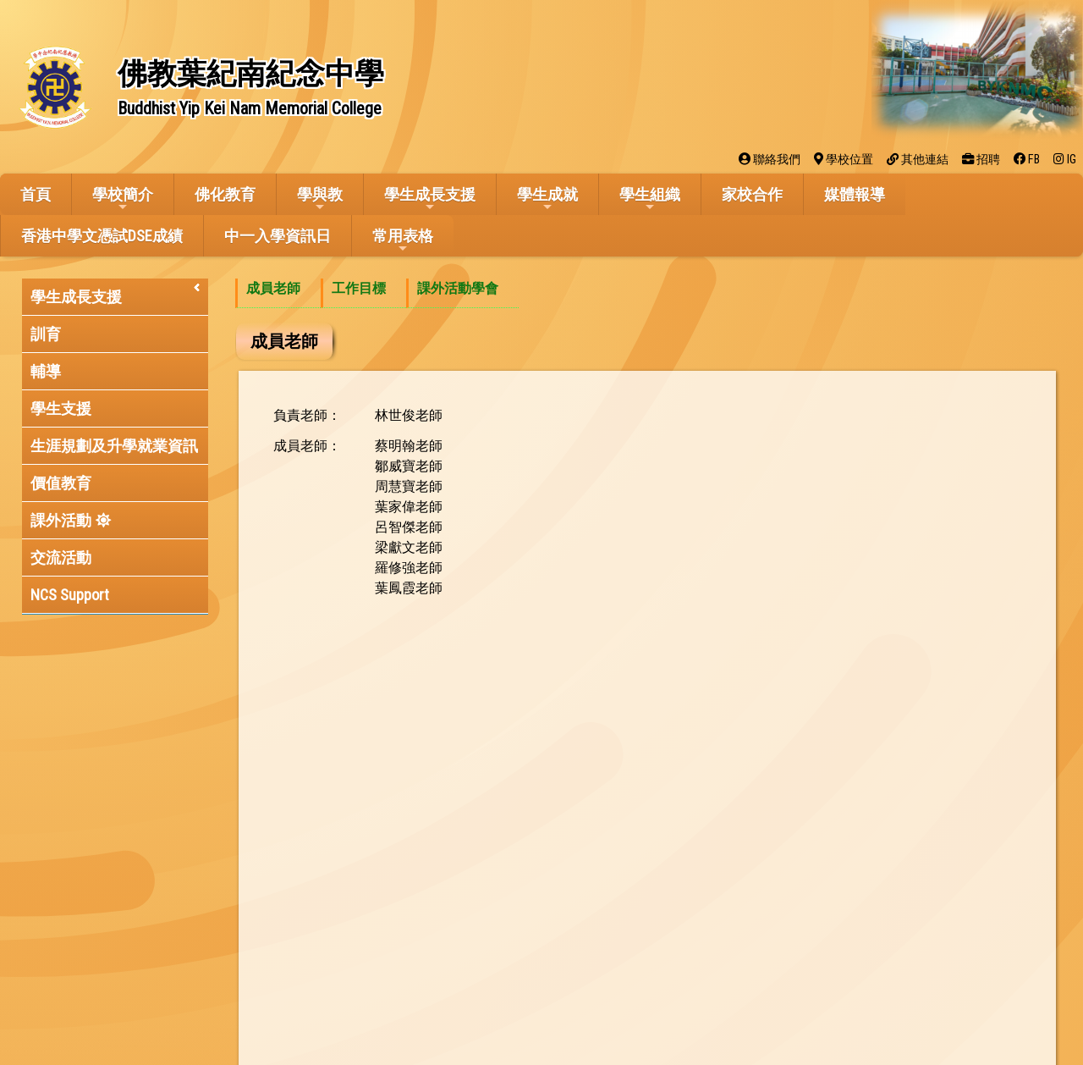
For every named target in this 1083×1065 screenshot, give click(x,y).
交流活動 (60, 557)
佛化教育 (225, 194)
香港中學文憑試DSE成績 (102, 236)
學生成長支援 (430, 199)
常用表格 (402, 241)
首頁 (35, 194)
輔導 (45, 371)
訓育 (45, 334)
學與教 (320, 199)
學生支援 (60, 408)
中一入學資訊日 (277, 236)
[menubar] (377, 293)
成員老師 (273, 288)
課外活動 (60, 520)
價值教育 (60, 483)
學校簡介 (122, 199)
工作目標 (359, 288)
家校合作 (752, 194)
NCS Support (69, 595)
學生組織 (649, 199)
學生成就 (547, 199)
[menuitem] (278, 293)
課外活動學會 (457, 288)
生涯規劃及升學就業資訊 (114, 446)
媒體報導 (854, 194)
